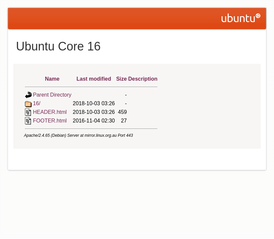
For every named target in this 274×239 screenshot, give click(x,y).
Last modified (94, 79)
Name (52, 79)
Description (142, 79)
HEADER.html (50, 112)
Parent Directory (52, 95)
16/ (36, 103)
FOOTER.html (50, 120)
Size (121, 79)
